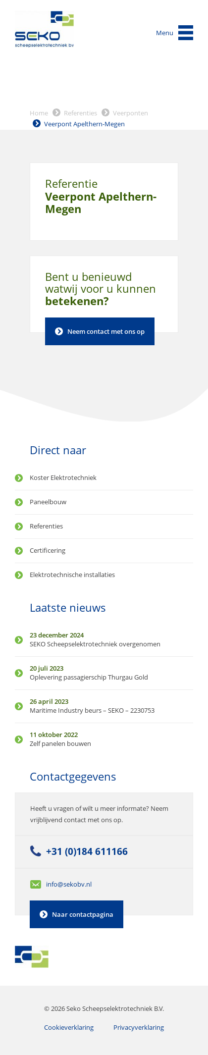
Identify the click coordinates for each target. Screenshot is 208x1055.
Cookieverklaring (69, 1027)
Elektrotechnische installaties (72, 574)
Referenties (80, 112)
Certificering (47, 550)
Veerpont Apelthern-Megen (84, 123)
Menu (164, 32)
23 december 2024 (57, 635)
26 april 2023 (49, 701)
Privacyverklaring (138, 1027)
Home (39, 112)
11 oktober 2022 (54, 734)
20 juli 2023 (46, 668)
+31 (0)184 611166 (87, 851)
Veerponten (130, 112)
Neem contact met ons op (106, 331)
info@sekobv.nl (69, 884)
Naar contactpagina (82, 914)
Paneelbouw (48, 501)
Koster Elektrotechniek (63, 477)
